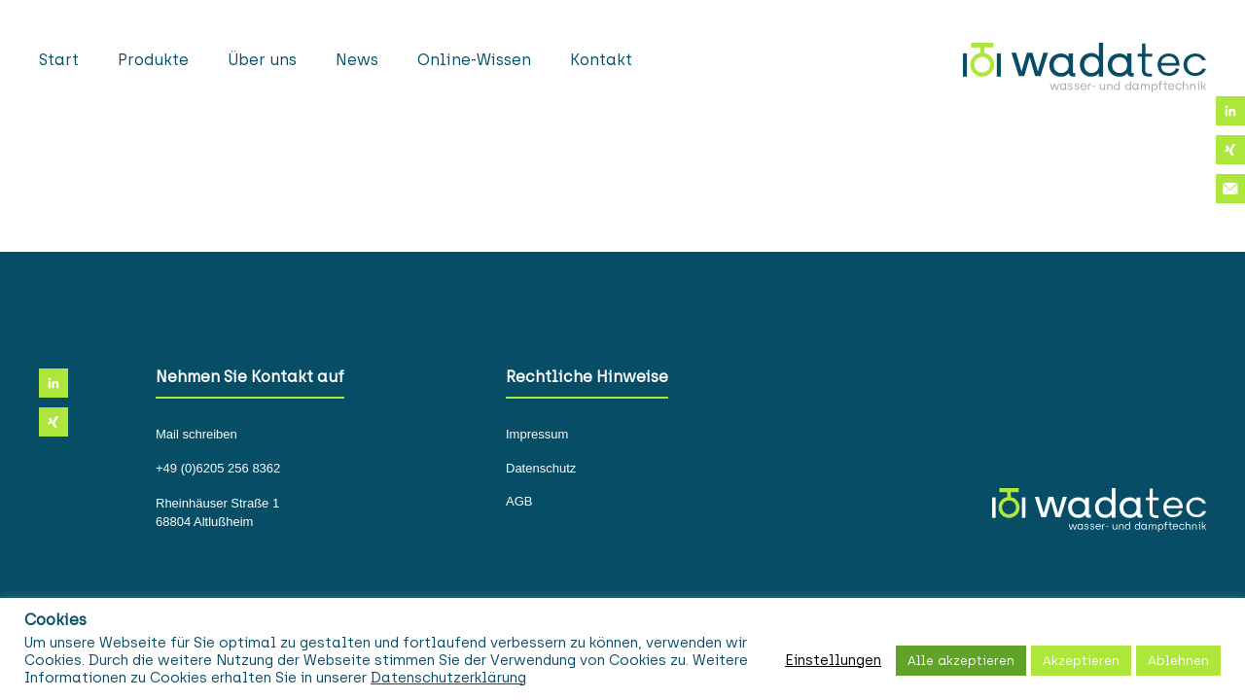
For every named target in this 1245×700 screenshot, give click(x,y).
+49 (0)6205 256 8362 (218, 468)
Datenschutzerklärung (448, 677)
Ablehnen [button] (1178, 660)
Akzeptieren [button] (1081, 660)
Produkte (153, 60)
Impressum (537, 434)
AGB (519, 501)
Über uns (262, 60)
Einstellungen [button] (833, 660)
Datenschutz (541, 468)
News (357, 60)
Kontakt (601, 60)
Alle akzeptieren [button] (960, 660)
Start (59, 60)
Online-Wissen (474, 60)
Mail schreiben (196, 434)
